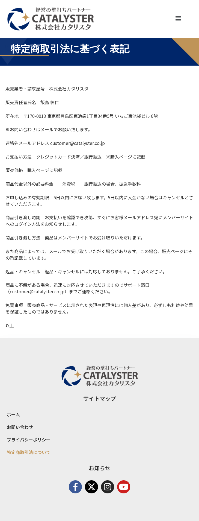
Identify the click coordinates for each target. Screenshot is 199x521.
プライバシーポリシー (29, 439)
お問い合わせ (20, 427)
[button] (178, 19)
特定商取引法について (29, 452)
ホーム (13, 414)
